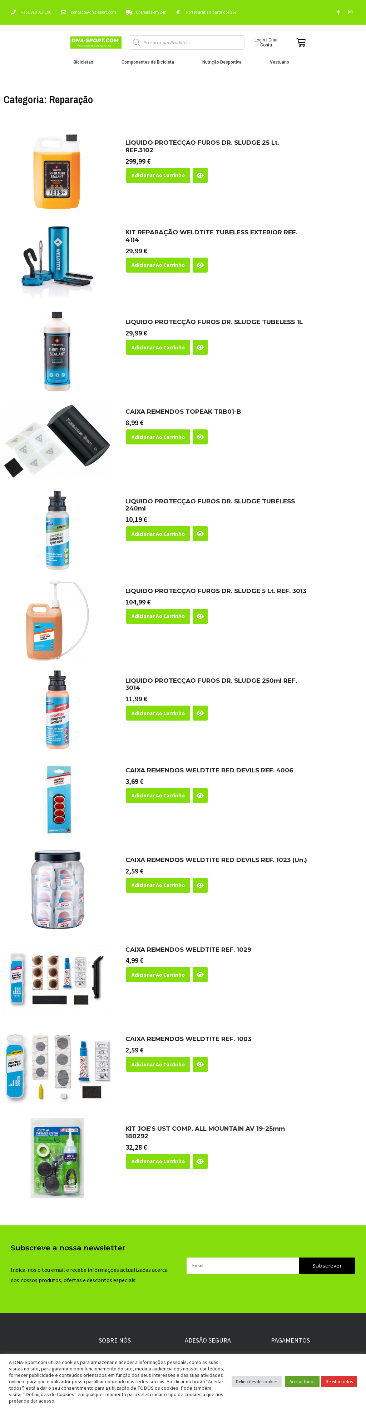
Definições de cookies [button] (256, 1382)
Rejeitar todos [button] (339, 1382)
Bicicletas (85, 62)
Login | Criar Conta (266, 43)
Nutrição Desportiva (223, 62)
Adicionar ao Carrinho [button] (158, 175)
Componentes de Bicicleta (150, 62)
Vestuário (281, 62)
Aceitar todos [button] (302, 1382)
